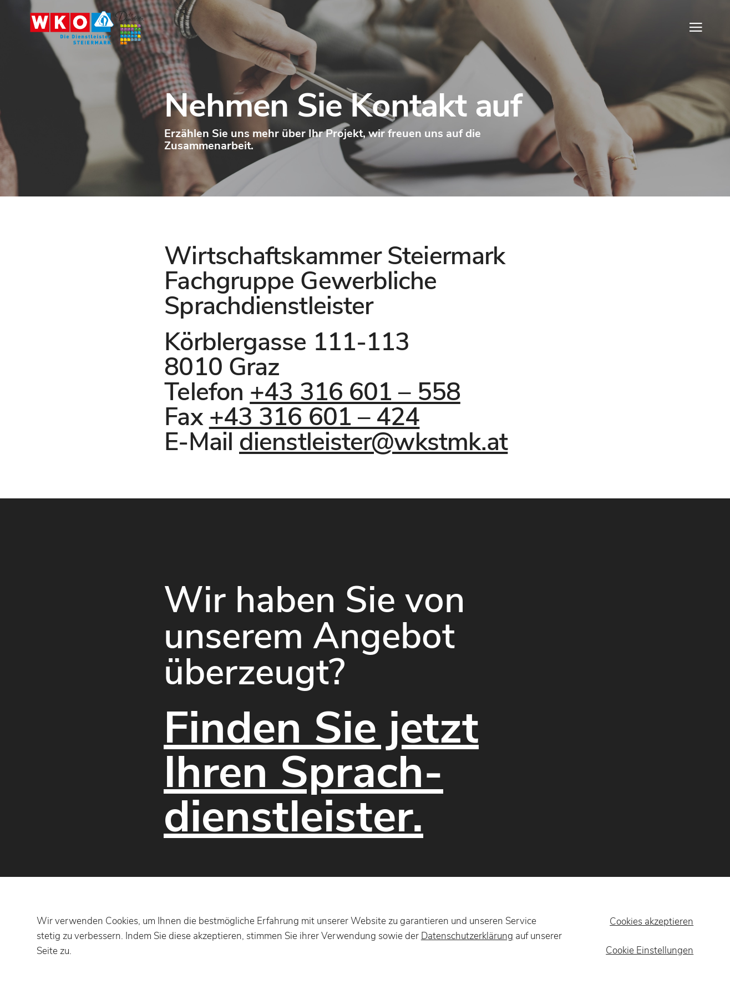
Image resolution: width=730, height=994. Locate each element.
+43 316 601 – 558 (355, 392)
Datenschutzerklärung (467, 936)
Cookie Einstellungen (649, 950)
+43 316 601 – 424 (314, 417)
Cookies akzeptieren (651, 921)
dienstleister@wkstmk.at (373, 442)
